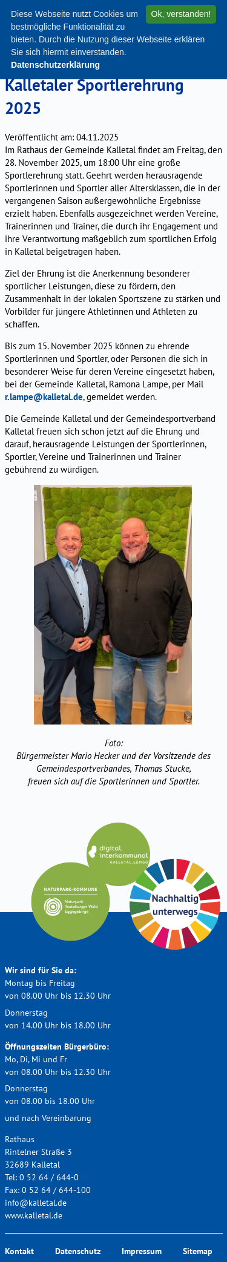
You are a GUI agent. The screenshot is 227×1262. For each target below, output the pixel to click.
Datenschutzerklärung (55, 65)
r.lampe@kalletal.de (44, 397)
